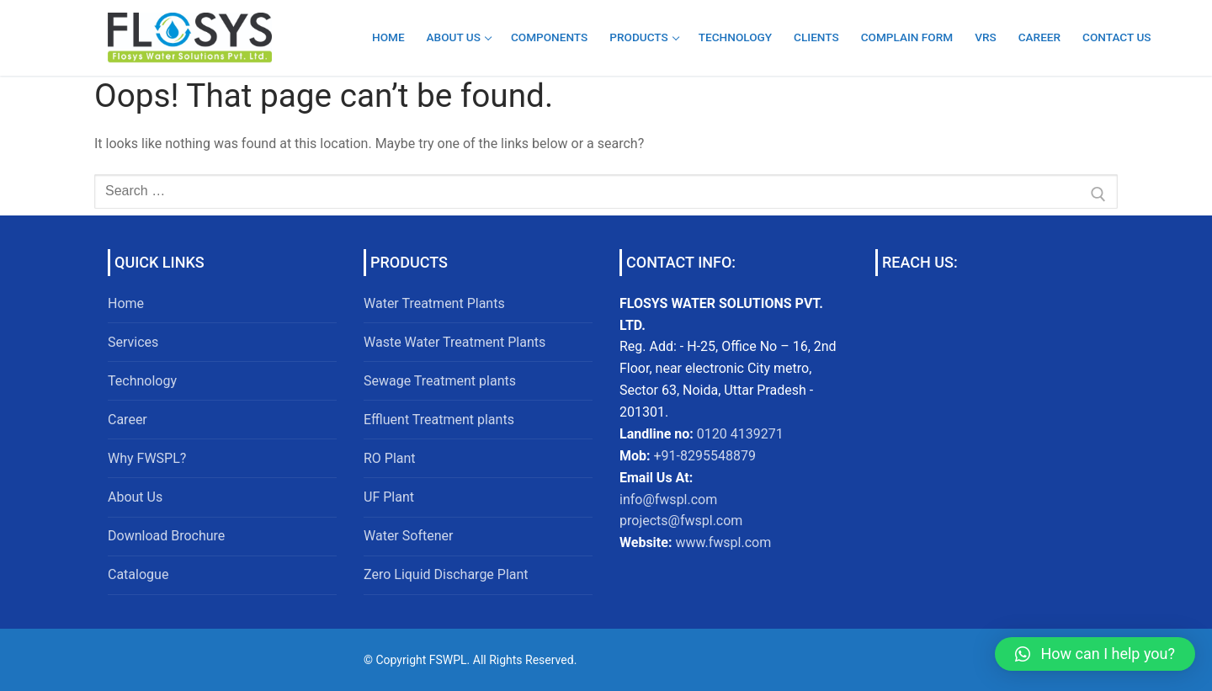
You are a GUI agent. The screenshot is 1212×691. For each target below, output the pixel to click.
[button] (1095, 654)
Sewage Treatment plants (440, 381)
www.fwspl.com (723, 542)
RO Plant (390, 458)
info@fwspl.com (668, 500)
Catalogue (138, 574)
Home (126, 303)
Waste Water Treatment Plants (454, 342)
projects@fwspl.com (680, 521)
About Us (135, 497)
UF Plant (389, 497)
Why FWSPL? (147, 458)
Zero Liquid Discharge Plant (446, 574)
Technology (142, 381)
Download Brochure (166, 536)
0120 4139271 (740, 434)
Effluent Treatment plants (439, 420)
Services (133, 342)
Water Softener (408, 536)
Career (127, 420)
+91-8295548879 (703, 456)
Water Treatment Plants (434, 303)
